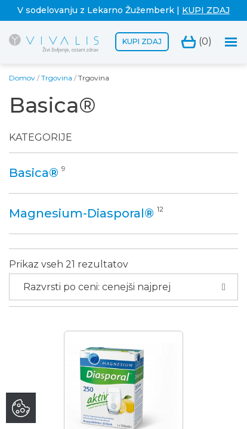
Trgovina (56, 77)
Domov (22, 77)
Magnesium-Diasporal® (81, 213)
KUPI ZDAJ (206, 10)
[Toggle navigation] (231, 42)
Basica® (33, 173)
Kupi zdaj (142, 41)
